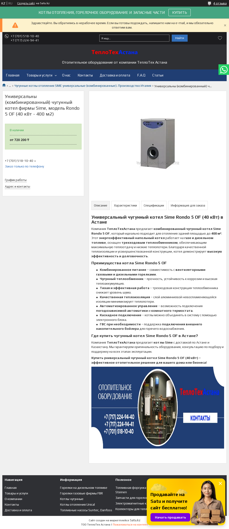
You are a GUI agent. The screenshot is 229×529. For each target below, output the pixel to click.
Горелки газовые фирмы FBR (81, 493)
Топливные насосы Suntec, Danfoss (86, 510)
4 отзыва (220, 3)
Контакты (85, 75)
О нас (66, 75)
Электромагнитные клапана (136, 503)
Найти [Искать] (179, 38)
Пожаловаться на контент (130, 524)
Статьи (157, 75)
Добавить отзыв (220, 38)
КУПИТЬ (179, 12)
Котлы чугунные (71, 499)
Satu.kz (135, 520)
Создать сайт (26, 3)
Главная (12, 75)
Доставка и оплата (115, 75)
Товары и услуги (39, 75)
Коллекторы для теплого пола (137, 509)
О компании (13, 499)
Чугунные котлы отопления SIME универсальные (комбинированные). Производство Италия (82, 85)
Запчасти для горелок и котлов (138, 498)
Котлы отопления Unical (77, 504)
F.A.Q (141, 75)
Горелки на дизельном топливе (83, 487)
